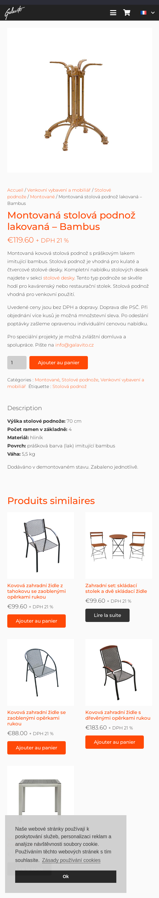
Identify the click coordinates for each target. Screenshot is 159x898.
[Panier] (127, 13)
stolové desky (58, 278)
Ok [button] (66, 876)
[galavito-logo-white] (15, 13)
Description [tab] (24, 408)
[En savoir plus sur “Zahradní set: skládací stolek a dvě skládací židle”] (107, 615)
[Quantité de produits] (17, 362)
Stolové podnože (80, 379)
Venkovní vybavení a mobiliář (59, 190)
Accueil (15, 190)
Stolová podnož (69, 386)
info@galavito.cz (74, 345)
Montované (42, 196)
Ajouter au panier (58, 363)
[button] (113, 12)
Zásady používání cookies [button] (71, 860)
